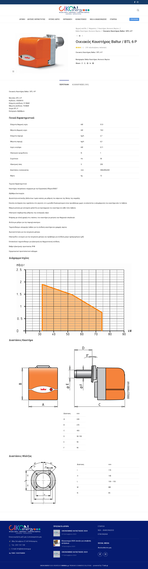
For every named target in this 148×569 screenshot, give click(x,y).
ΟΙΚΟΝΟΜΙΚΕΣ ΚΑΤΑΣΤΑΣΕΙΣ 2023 (75, 552)
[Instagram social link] (137, 2)
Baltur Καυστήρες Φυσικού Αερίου (88, 31)
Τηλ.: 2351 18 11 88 (18, 545)
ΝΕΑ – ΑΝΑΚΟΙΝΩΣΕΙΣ (106, 530)
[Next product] (82, 36)
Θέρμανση (92, 28)
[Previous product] (77, 36)
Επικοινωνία (134, 19)
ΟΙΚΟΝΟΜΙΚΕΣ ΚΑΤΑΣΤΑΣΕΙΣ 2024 (75, 531)
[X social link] (84, 63)
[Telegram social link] (93, 63)
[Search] (138, 10)
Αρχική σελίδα (81, 28)
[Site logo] (74, 10)
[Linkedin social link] (90, 63)
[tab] (64, 83)
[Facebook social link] (134, 2)
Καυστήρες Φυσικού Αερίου (108, 28)
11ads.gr (105, 565)
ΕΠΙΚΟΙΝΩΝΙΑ (103, 534)
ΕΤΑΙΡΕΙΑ (101, 526)
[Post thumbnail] (56, 533)
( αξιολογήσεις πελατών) (95, 48)
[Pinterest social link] (87, 63)
